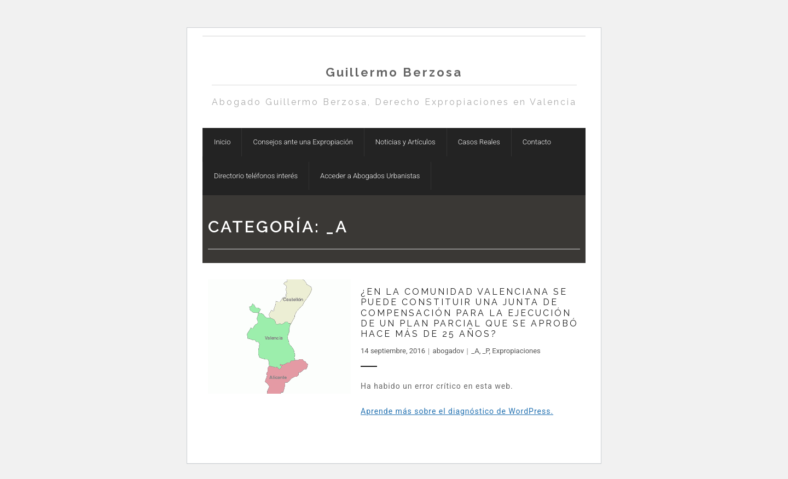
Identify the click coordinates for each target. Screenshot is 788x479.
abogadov (448, 351)
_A (475, 351)
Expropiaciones (516, 351)
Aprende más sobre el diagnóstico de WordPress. (457, 411)
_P (485, 351)
